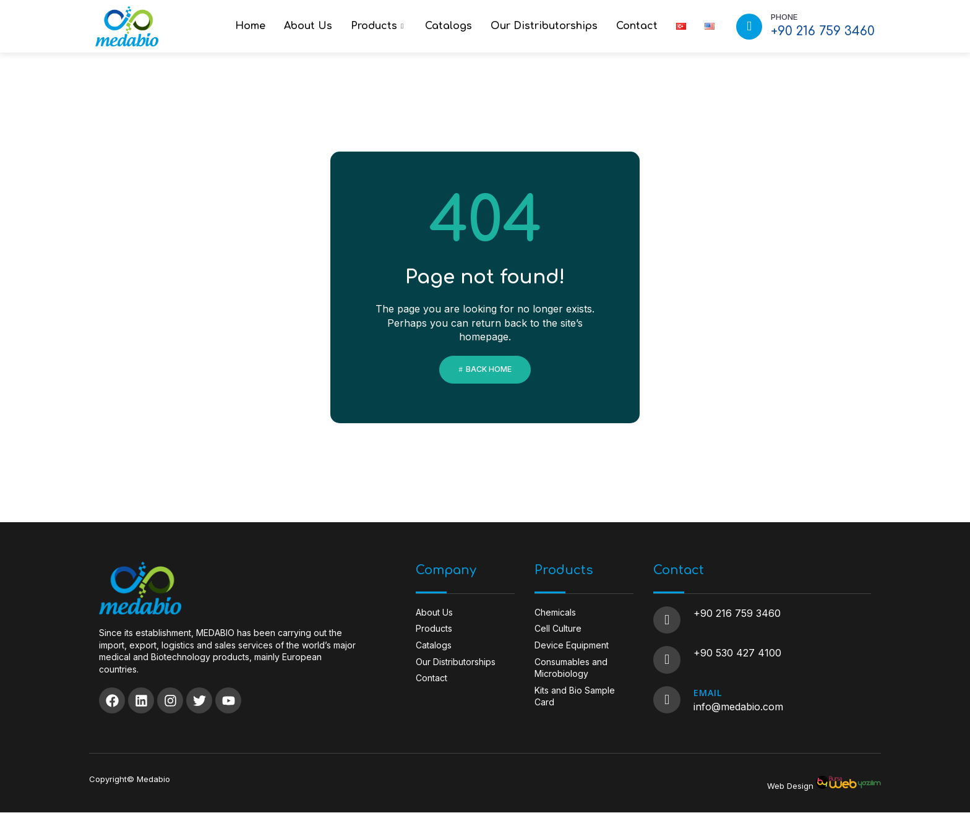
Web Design (790, 786)
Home (250, 26)
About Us (308, 26)
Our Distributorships (544, 26)
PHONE (784, 17)
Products (378, 26)
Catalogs (448, 26)
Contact (637, 26)
